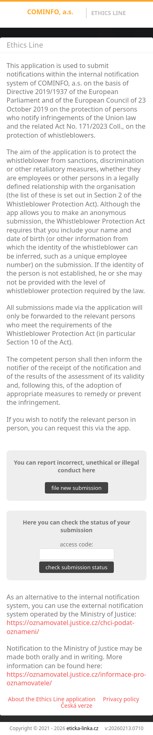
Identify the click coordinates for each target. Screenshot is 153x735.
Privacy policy (121, 699)
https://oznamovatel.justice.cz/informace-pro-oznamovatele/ (76, 678)
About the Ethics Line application (52, 699)
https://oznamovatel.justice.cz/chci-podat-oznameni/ (70, 627)
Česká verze (77, 705)
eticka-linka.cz (82, 728)
